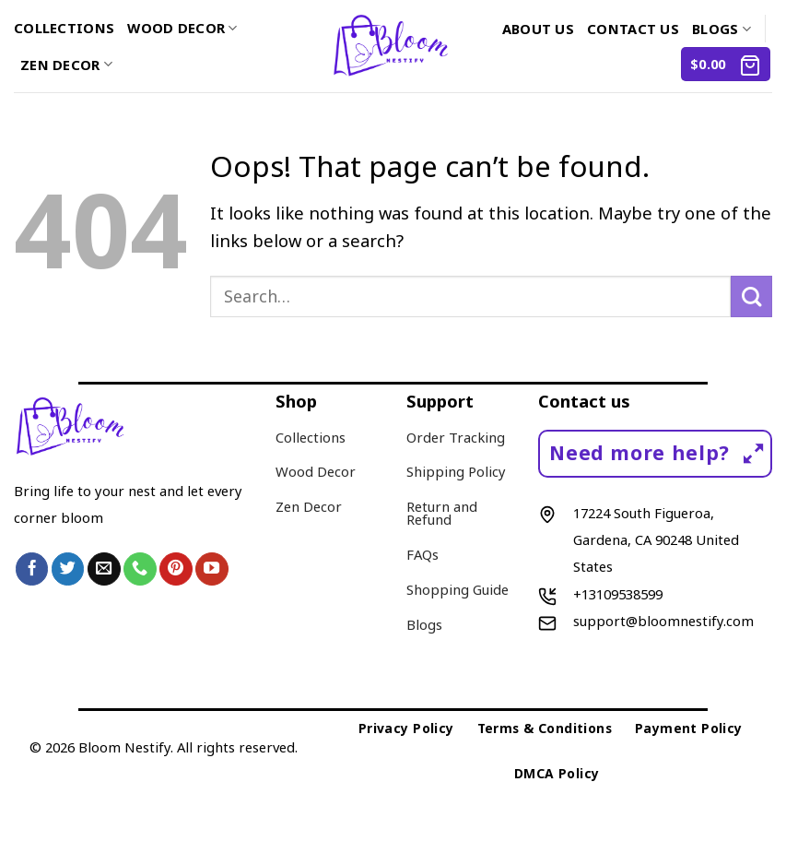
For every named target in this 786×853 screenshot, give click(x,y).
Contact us (633, 28)
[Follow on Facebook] (32, 569)
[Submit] (751, 296)
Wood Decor (182, 27)
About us (538, 28)
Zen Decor (66, 64)
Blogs (721, 28)
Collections (64, 27)
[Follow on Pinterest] (176, 569)
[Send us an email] (104, 569)
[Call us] (140, 569)
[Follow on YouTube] (212, 569)
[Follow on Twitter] (68, 569)
